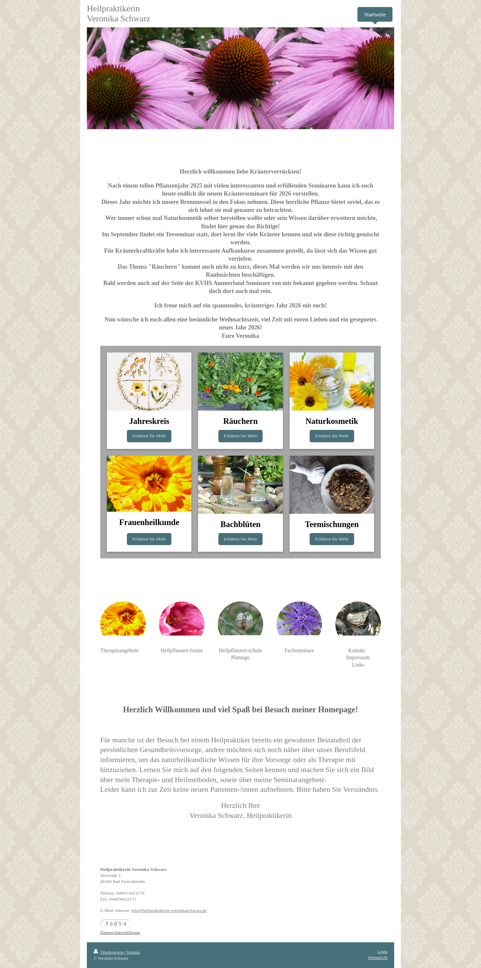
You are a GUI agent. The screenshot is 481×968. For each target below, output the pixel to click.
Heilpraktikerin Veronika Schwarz (118, 13)
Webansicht (377, 957)
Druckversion (109, 952)
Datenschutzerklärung (120, 932)
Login (382, 951)
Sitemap (133, 952)
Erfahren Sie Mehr (149, 435)
